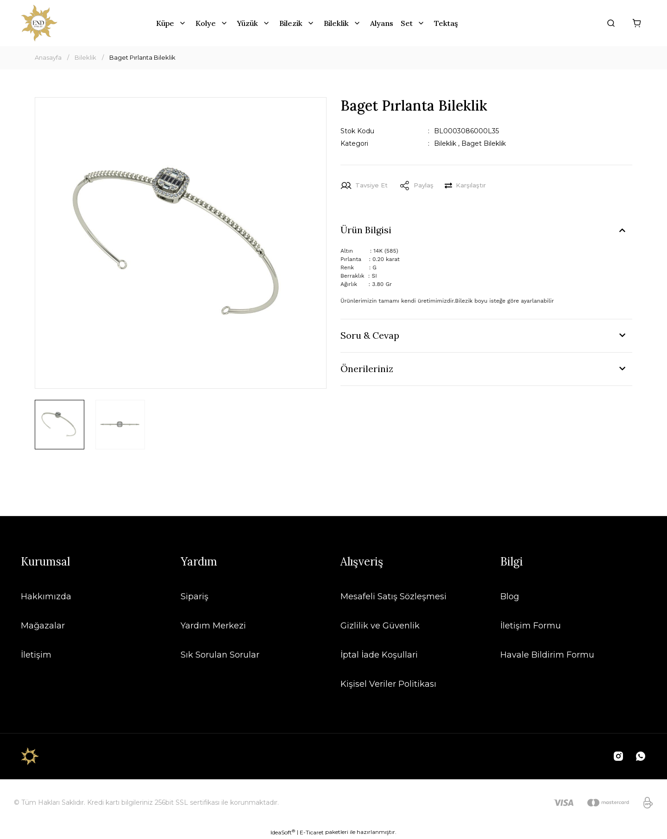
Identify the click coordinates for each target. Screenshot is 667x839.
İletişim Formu (530, 626)
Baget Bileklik (483, 143)
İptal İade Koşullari (379, 655)
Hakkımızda (46, 596)
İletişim (36, 655)
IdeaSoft (283, 832)
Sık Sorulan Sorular (220, 655)
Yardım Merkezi (213, 626)
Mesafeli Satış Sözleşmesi (393, 596)
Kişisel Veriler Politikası (388, 684)
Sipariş (194, 596)
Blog (509, 596)
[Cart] (637, 23)
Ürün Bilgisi (365, 230)
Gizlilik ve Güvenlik (380, 626)
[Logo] (39, 23)
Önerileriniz (366, 368)
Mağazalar (43, 626)
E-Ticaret (312, 832)
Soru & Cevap (369, 335)
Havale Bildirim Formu (547, 655)
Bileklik (445, 143)
